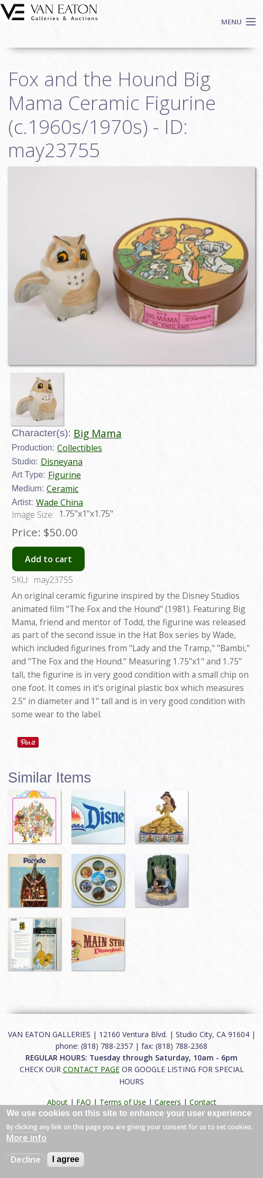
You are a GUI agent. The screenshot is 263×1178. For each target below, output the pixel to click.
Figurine (64, 475)
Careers (168, 1102)
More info (26, 1138)
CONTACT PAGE (91, 1069)
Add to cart (48, 559)
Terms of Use (122, 1102)
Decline (26, 1159)
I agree (65, 1159)
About (57, 1102)
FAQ (83, 1102)
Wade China (59, 502)
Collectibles (79, 448)
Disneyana (62, 461)
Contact (202, 1102)
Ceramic (62, 488)
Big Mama (98, 433)
